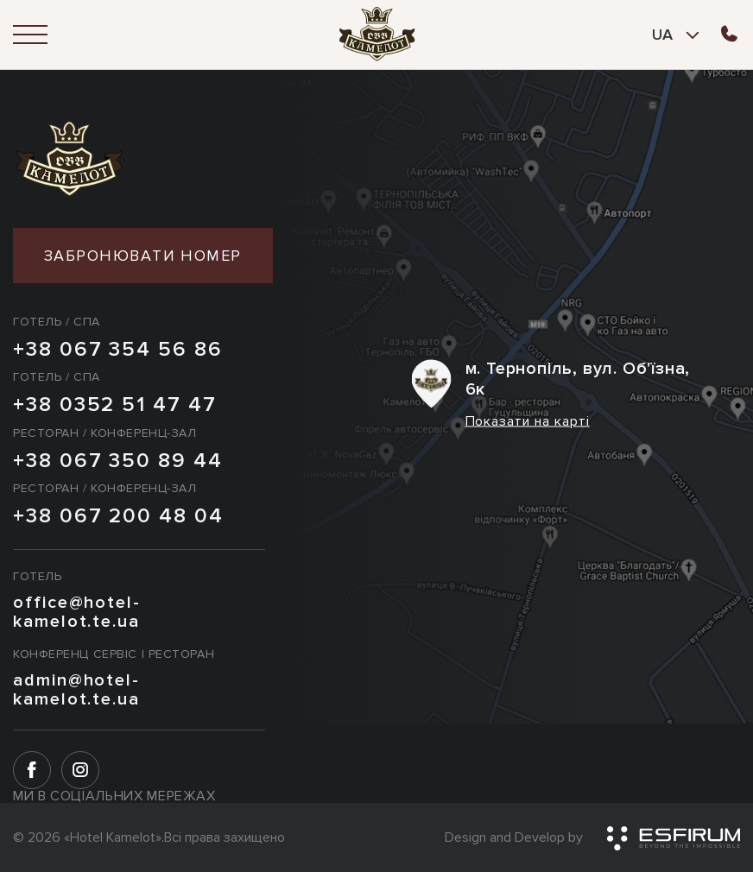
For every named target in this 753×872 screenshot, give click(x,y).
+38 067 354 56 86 (118, 349)
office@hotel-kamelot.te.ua (77, 612)
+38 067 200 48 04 (118, 516)
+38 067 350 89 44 (118, 461)
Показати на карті (527, 421)
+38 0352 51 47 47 (115, 405)
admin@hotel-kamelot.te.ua (76, 690)
